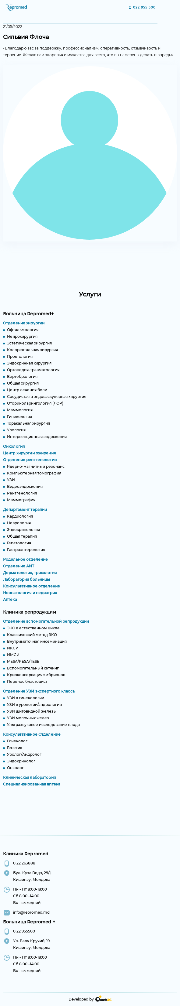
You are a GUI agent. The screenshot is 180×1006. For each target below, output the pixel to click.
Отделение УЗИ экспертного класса (39, 694)
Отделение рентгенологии (30, 462)
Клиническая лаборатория (29, 780)
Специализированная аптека (31, 787)
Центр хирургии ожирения (29, 456)
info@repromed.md (31, 912)
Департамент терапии (25, 512)
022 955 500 (144, 7)
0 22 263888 (24, 863)
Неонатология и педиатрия (30, 596)
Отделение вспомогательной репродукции (46, 624)
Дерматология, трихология (30, 575)
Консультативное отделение (31, 589)
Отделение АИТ (18, 569)
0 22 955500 (24, 931)
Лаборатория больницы (26, 582)
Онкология (14, 449)
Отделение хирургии (23, 326)
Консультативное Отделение (32, 737)
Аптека (10, 602)
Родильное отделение (25, 562)
